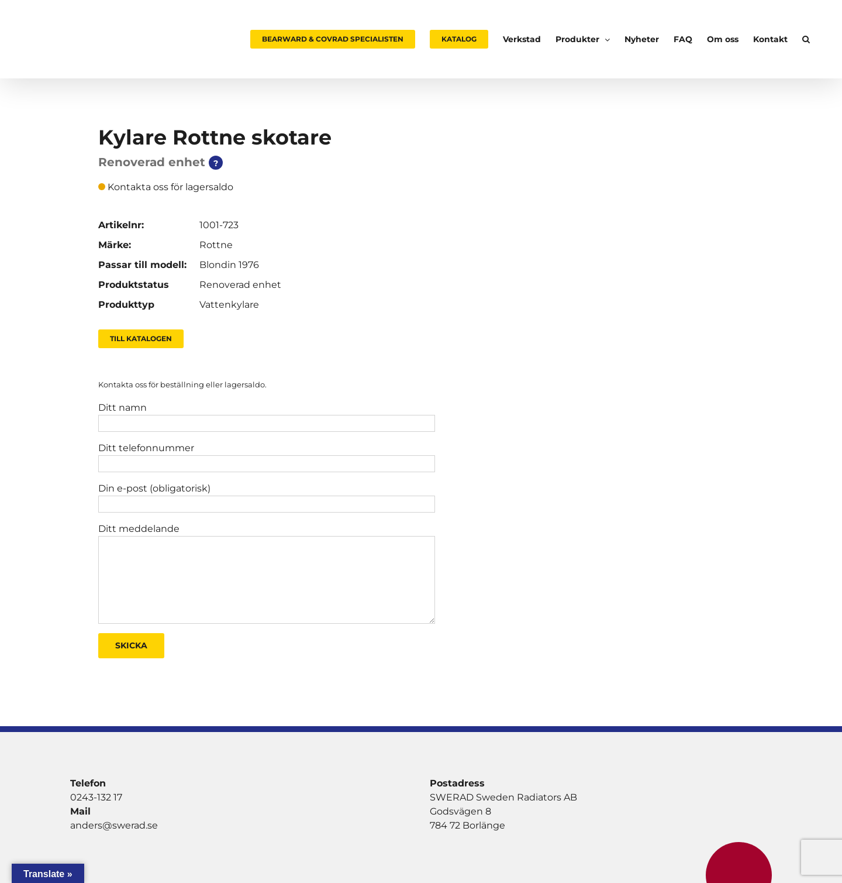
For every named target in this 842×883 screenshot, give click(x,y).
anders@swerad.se (114, 825)
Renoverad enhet (240, 284)
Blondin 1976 (229, 264)
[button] (806, 39)
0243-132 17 (96, 797)
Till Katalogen (141, 338)
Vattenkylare (229, 304)
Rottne (216, 244)
